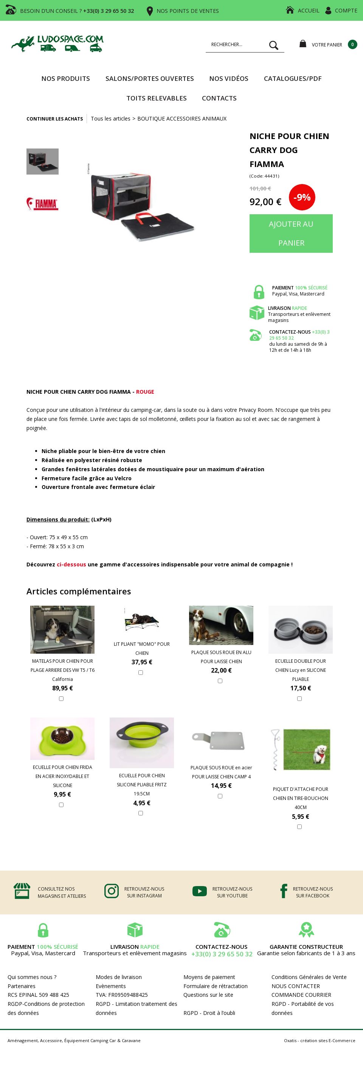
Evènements (111, 986)
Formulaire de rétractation (215, 986)
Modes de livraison (119, 977)
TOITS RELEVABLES (156, 98)
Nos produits (65, 78)
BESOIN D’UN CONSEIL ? (77, 10)
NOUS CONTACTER (295, 986)
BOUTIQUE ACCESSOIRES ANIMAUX (181, 118)
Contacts (219, 98)
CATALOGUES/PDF (293, 78)
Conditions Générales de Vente (309, 977)
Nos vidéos (228, 78)
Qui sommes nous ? (32, 977)
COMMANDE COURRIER (301, 994)
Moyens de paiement (209, 977)
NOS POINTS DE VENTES (188, 10)
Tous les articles (110, 118)
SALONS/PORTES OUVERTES (149, 78)
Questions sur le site (208, 994)
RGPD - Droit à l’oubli (209, 1012)
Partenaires (22, 986)
